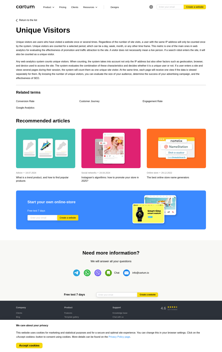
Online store (152, 173)
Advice (19, 173)
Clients (74, 7)
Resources (90, 7)
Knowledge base (120, 313)
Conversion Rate (25, 101)
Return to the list (28, 20)
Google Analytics (25, 107)
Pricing (62, 7)
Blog (18, 317)
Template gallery (71, 317)
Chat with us (118, 317)
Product (48, 7)
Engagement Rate (152, 101)
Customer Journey (89, 101)
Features (68, 313)
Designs (115, 7)
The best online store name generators (168, 177)
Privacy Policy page (119, 337)
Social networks (89, 173)
